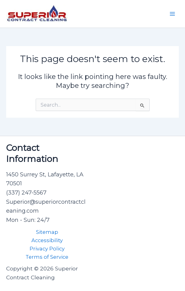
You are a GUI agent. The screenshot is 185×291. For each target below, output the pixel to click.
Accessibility (47, 240)
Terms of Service (47, 257)
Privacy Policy (47, 249)
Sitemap (47, 232)
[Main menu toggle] (172, 13)
